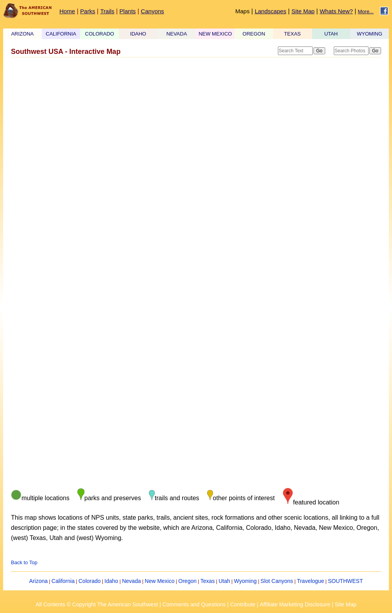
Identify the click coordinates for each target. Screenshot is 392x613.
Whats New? (336, 11)
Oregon (187, 581)
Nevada (131, 581)
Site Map (303, 11)
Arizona (38, 581)
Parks (87, 11)
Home (67, 11)
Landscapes (270, 11)
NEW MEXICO (215, 34)
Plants (128, 11)
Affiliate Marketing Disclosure (295, 604)
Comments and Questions (194, 604)
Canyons (152, 11)
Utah (224, 581)
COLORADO (99, 34)
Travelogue (310, 581)
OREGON (254, 34)
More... (366, 11)
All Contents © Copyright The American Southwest (97, 604)
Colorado (90, 581)
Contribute (243, 604)
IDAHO (138, 34)
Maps (242, 11)
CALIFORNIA (61, 34)
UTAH (331, 34)
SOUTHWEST (345, 581)
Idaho (111, 581)
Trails (107, 11)
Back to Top (24, 562)
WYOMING (369, 34)
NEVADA (176, 34)
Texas (207, 581)
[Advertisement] (193, 122)
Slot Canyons (277, 581)
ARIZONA (22, 34)
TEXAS (292, 34)
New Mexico (159, 581)
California (63, 581)
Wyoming (245, 581)
